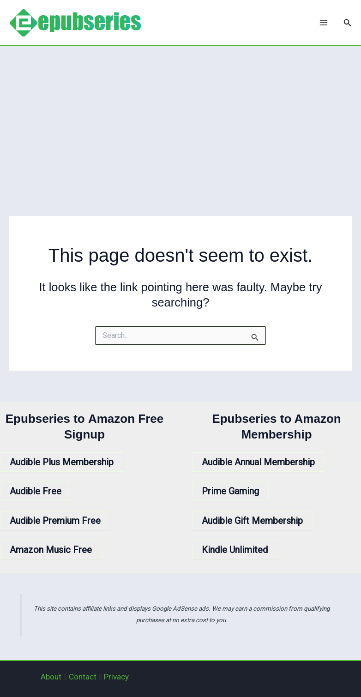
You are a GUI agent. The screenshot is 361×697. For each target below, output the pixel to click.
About (51, 676)
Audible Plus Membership (62, 462)
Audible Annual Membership (258, 462)
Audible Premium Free (55, 520)
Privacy (116, 676)
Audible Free (35, 491)
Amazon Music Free (51, 549)
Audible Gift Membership (252, 520)
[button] (347, 23)
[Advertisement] (180, 115)
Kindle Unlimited (235, 549)
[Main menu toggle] (323, 22)
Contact (82, 676)
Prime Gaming (230, 491)
